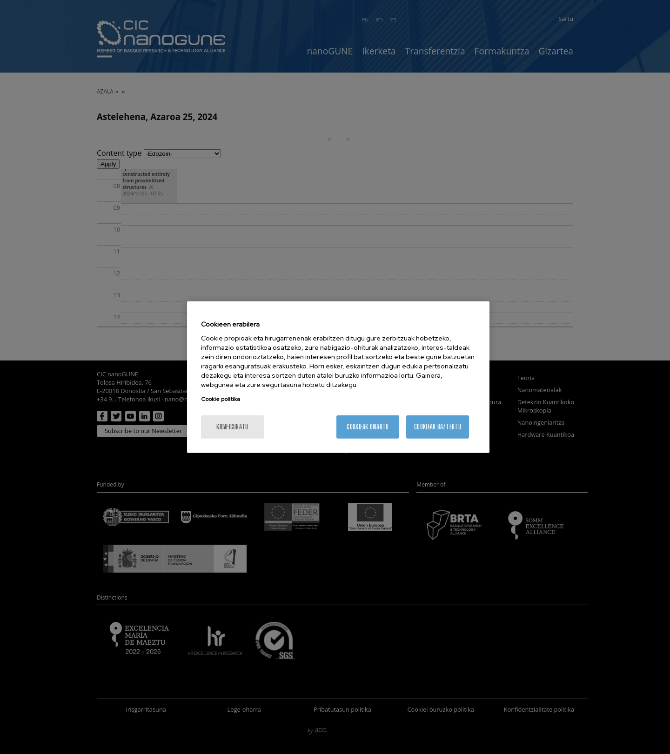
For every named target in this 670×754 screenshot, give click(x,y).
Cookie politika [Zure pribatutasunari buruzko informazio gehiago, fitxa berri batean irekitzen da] (220, 399)
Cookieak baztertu (437, 427)
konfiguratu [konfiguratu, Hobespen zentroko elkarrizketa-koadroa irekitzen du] (232, 427)
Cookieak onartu (368, 427)
